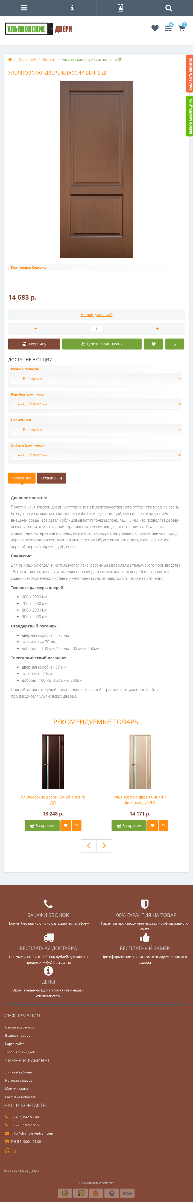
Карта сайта (15, 1043)
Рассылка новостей (20, 1097)
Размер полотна (25, 368)
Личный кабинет (19, 1072)
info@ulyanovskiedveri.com (29, 1133)
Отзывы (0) (51, 478)
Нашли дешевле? (97, 314)
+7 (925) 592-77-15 (22, 1125)
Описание (21, 478)
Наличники (21, 419)
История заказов (18, 1080)
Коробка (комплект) (28, 394)
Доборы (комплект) (27, 445)
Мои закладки (16, 1088)
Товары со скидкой (20, 1052)
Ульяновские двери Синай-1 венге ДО (53, 799)
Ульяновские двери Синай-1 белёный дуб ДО (139, 799)
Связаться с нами (19, 1027)
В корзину (42, 825)
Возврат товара (17, 1035)
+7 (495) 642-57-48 (22, 1117)
